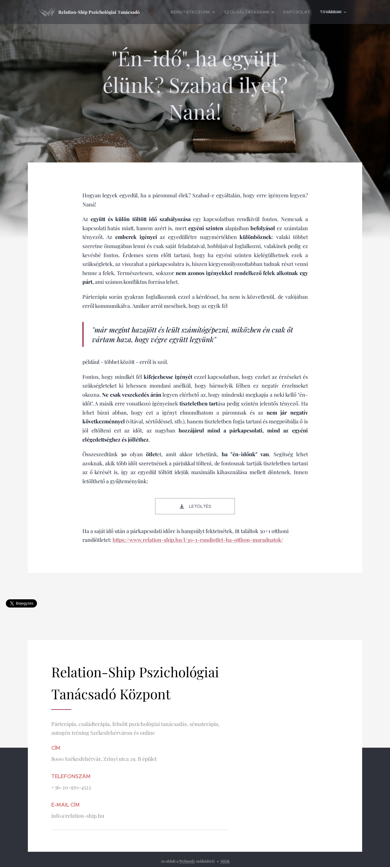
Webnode (187, 860)
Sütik (225, 860)
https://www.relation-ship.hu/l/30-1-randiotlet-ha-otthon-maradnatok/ (198, 540)
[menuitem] (219, 12)
